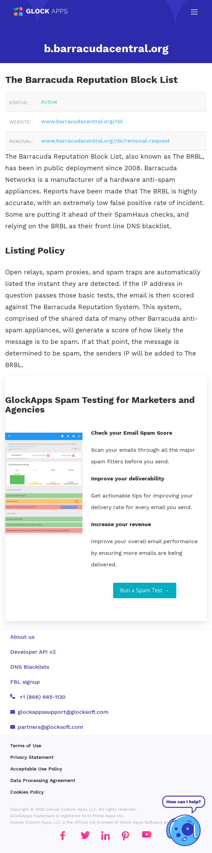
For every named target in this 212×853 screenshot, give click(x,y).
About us (22, 637)
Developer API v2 (33, 652)
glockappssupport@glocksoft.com (59, 712)
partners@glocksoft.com (46, 727)
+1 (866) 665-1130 (37, 697)
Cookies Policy (27, 792)
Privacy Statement (32, 757)
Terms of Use (25, 745)
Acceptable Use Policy (36, 768)
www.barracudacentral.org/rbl (82, 121)
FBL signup (25, 682)
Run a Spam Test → (144, 590)
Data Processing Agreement (42, 780)
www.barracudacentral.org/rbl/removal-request (105, 141)
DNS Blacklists (29, 667)
